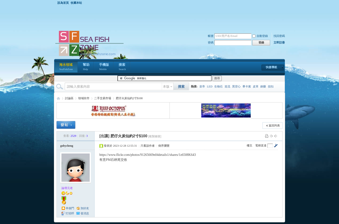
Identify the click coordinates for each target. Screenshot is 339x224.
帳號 (211, 36)
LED (209, 86)
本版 (166, 86)
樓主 (249, 145)
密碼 (211, 42)
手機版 (104, 67)
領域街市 (83, 98)
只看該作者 (148, 145)
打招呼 (70, 213)
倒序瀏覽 (164, 145)
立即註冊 (279, 42)
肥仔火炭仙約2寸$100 (129, 98)
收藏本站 (76, 2)
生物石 (218, 86)
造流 (227, 86)
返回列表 (274, 125)
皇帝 (202, 86)
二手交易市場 (102, 98)
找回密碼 (279, 36)
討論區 (69, 98)
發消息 (85, 213)
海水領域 (66, 67)
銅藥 (263, 86)
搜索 (122, 67)
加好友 (85, 208)
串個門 (70, 208)
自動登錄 (260, 36)
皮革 (255, 86)
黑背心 (236, 86)
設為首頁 (63, 2)
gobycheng (66, 145)
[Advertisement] (170, 17)
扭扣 (271, 86)
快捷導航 (271, 67)
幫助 (86, 67)
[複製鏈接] (154, 136)
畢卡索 (246, 86)
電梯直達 (260, 145)
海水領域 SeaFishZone (58, 98)
